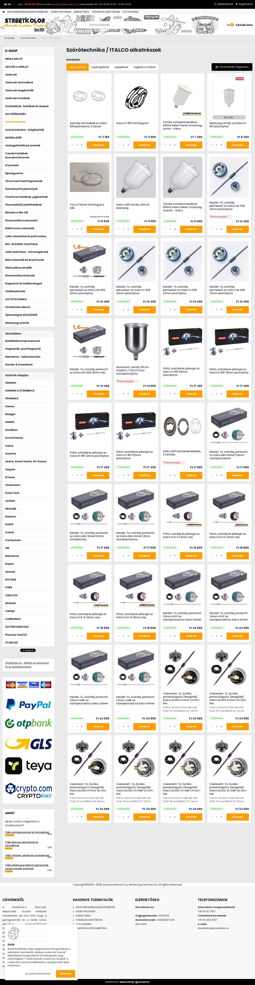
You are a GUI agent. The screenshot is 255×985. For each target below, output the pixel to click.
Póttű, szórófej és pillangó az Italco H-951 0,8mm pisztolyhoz (181, 372)
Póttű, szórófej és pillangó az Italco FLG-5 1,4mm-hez (227, 535)
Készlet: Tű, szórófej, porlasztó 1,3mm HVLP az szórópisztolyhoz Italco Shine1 (182, 616)
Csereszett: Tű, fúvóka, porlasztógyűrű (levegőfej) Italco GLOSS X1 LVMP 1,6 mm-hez (228, 789)
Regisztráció (246, 4)
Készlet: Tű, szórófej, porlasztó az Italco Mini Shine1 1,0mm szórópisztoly (89, 536)
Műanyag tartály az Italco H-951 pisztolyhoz (228, 125)
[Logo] (24, 25)
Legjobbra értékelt (145, 67)
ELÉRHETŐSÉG (81, 12)
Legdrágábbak (100, 67)
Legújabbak (121, 67)
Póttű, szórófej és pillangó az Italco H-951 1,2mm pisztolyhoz (89, 454)
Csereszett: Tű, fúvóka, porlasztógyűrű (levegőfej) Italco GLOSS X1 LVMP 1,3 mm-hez (135, 789)
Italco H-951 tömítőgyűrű (132, 123)
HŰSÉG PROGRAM (61, 12)
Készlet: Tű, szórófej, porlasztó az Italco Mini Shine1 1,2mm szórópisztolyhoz (135, 536)
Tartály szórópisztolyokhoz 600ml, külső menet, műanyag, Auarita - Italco (182, 207)
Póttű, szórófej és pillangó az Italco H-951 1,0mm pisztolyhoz (229, 371)
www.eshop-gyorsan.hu (135, 982)
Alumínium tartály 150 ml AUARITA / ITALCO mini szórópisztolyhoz (132, 370)
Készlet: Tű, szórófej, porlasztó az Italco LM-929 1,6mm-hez (89, 371)
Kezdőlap (10, 38)
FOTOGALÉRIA (131, 12)
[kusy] (77, 145)
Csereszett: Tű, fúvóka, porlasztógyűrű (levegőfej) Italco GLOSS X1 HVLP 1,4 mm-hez (228, 698)
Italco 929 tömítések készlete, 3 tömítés (182, 453)
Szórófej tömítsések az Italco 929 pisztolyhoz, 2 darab (88, 125)
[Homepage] (3, 12)
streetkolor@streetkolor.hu (66, 4)
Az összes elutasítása (38, 973)
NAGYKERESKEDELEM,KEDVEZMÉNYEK (27, 12)
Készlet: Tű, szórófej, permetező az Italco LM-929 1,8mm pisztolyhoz (87, 290)
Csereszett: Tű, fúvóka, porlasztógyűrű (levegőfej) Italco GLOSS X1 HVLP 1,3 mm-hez (181, 698)
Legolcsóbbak (77, 67)
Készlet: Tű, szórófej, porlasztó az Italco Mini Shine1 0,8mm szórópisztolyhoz (228, 455)
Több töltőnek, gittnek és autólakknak (27, 855)
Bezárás (65, 974)
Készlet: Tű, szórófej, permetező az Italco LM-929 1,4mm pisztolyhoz (227, 290)
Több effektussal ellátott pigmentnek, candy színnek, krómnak (27, 867)
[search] (165, 26)
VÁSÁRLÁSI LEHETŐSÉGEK (106, 12)
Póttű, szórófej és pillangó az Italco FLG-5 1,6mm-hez (88, 616)
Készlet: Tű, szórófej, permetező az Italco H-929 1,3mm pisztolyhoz (133, 290)
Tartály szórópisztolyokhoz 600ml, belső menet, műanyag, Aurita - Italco (182, 125)
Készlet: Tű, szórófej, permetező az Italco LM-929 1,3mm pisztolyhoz (227, 206)
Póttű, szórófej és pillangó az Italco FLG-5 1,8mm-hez (134, 616)
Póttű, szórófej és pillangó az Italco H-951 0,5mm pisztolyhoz (134, 455)
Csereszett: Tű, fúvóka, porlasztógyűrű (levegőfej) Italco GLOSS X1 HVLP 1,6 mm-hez (88, 789)
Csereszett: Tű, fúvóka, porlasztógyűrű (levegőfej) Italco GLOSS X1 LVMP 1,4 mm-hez (182, 789)
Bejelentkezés (225, 4)
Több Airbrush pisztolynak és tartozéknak (21, 844)
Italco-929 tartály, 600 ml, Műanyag (133, 206)
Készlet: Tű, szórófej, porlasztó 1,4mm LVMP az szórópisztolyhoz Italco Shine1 (135, 700)
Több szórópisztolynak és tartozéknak (27, 832)
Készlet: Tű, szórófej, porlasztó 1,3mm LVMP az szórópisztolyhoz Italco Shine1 (89, 700)
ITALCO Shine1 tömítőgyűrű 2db (87, 206)
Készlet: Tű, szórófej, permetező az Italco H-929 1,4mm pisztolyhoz (180, 290)
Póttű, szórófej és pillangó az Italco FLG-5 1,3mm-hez (181, 535)
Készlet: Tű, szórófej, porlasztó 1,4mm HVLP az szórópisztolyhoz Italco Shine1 (228, 616)
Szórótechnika (28, 38)
